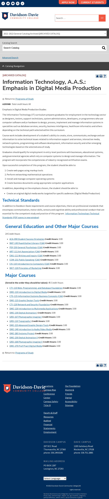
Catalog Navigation (14, 66)
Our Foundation (72, 386)
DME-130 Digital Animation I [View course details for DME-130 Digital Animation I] (23, 312)
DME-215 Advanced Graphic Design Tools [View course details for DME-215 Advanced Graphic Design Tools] (29, 325)
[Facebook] (3, 3)
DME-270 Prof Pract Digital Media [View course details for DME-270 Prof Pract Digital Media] (26, 345)
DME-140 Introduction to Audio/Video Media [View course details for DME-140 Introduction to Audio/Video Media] (31, 329)
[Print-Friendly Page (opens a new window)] (101, 76)
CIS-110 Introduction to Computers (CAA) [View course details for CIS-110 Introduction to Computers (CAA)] (30, 263)
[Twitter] (8, 3)
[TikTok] (22, 3)
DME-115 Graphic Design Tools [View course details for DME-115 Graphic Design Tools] (24, 300)
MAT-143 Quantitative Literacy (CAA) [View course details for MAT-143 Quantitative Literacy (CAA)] (27, 243)
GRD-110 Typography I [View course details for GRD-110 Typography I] (20, 321)
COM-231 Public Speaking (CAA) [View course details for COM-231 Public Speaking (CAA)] (25, 259)
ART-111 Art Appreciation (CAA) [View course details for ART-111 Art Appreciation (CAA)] (25, 251)
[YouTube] (13, 3)
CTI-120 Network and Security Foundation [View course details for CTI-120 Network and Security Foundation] (30, 304)
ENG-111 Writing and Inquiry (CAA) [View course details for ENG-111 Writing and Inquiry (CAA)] (26, 255)
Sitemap (69, 405)
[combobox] (54, 33)
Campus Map (50, 389)
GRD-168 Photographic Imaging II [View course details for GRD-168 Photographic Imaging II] (26, 341)
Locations (48, 386)
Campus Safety (51, 401)
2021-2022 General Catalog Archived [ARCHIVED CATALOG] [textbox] (32, 33)
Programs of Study (24, 98)
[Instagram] (17, 3)
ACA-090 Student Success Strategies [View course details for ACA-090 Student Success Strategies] (27, 239)
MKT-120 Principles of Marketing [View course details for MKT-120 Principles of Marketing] (25, 268)
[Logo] (19, 15)
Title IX (47, 405)
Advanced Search (10, 57)
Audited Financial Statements (49, 424)
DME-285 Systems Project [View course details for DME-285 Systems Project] (22, 333)
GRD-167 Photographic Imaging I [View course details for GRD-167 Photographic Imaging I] (26, 316)
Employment (50, 432)
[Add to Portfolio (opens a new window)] (97, 76)
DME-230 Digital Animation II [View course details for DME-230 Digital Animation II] (24, 337)
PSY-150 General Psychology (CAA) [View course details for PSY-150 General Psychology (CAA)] (26, 247)
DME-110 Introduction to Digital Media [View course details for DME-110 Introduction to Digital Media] (28, 292)
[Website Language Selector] (55, 478)
